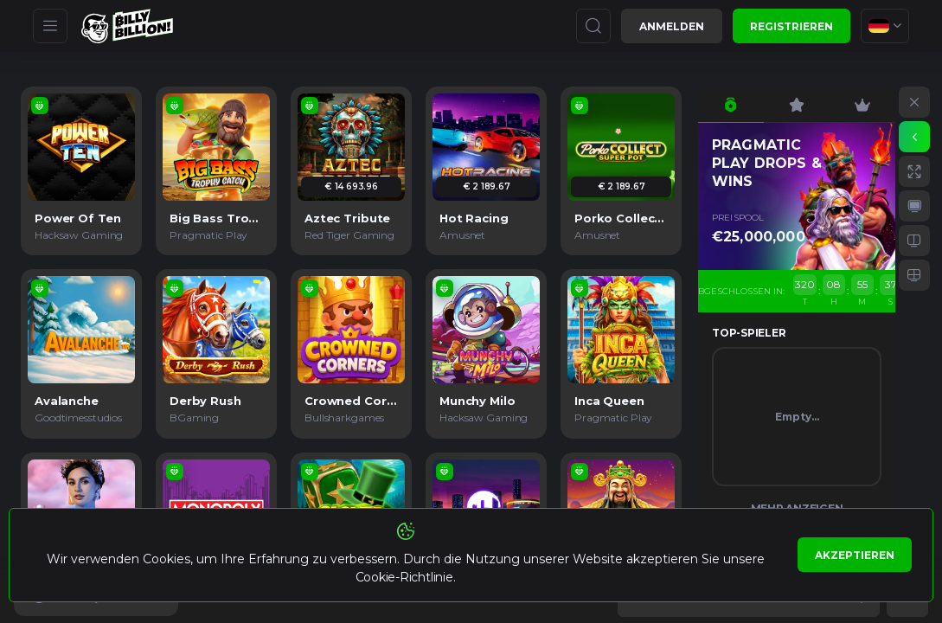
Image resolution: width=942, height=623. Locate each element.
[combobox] (885, 26)
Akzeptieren (854, 555)
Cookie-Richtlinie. (406, 577)
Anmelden (671, 26)
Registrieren (791, 26)
